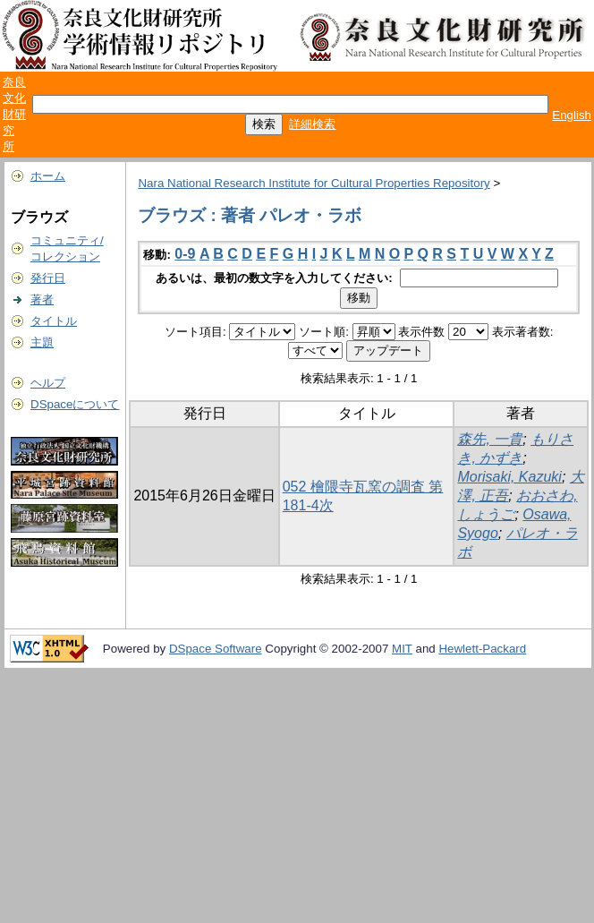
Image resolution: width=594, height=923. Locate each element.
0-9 (184, 253)
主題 (42, 342)
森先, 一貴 (489, 439)
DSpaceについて (74, 404)
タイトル (53, 321)
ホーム (47, 176)
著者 (42, 299)
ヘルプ (47, 382)
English (571, 115)
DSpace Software (215, 648)
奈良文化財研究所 (14, 114)
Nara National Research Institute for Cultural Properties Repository (313, 183)
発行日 (47, 278)
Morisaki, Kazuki (509, 476)
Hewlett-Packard (482, 648)
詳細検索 (312, 124)
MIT (402, 648)
